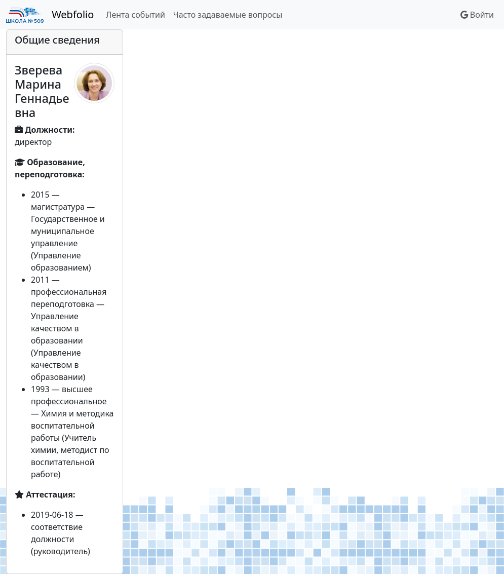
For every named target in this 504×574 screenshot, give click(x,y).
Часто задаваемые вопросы (227, 14)
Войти (477, 14)
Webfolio (73, 14)
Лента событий (135, 14)
